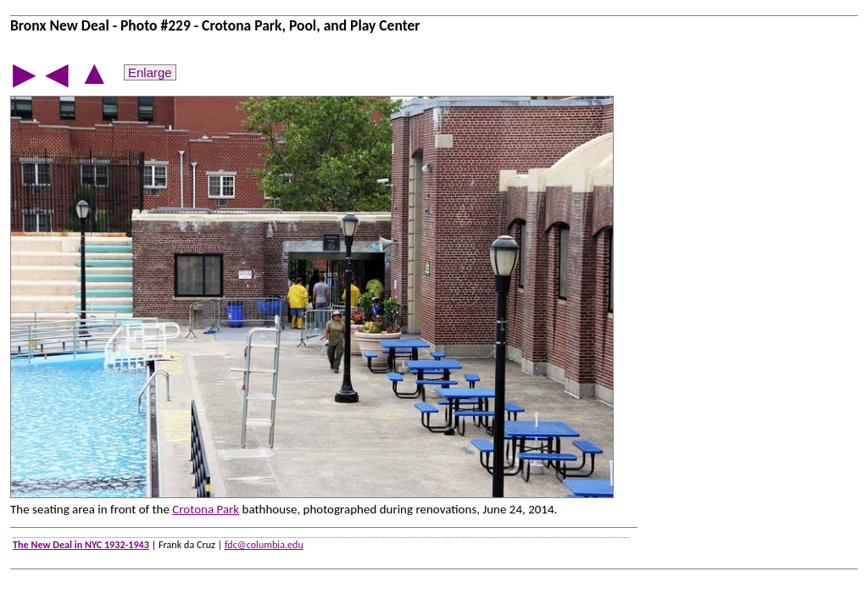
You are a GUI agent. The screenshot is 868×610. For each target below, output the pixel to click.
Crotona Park (205, 509)
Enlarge (150, 72)
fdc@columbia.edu (264, 544)
